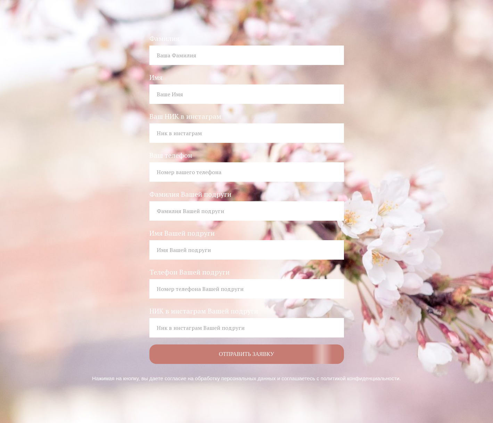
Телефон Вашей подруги (189, 272)
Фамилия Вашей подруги (190, 194)
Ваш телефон (170, 155)
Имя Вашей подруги (182, 233)
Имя (156, 77)
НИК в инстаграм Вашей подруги (203, 311)
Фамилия (164, 38)
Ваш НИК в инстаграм (185, 116)
